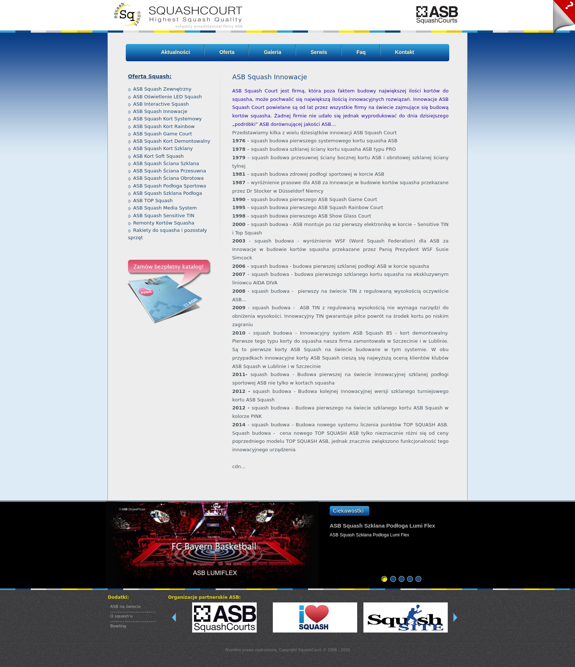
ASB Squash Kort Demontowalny (171, 141)
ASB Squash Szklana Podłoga (167, 193)
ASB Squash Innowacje (160, 111)
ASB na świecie (125, 606)
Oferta (226, 52)
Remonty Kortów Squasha (163, 223)
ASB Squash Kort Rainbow (164, 126)
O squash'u (121, 616)
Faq (361, 52)
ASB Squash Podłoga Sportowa (169, 186)
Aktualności (175, 52)
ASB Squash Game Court (162, 133)
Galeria (272, 52)
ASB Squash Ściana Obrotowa (168, 178)
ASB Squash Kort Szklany (163, 148)
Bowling (118, 626)
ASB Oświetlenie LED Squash (167, 96)
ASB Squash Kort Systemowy (167, 118)
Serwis (319, 52)
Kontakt (404, 52)
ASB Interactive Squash (161, 104)
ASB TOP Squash (153, 200)
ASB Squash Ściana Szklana (166, 163)
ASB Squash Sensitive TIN (163, 215)
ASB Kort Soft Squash (158, 156)
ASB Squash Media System (165, 208)
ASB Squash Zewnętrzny (162, 89)
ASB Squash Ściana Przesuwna (169, 171)
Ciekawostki (348, 511)
